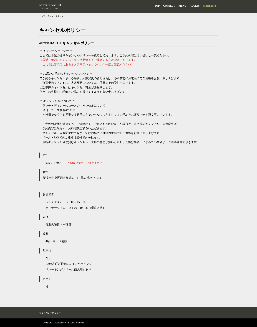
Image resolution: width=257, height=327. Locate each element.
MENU (182, 5)
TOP (157, 5)
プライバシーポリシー (50, 313)
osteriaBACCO (50, 6)
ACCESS (195, 5)
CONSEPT (169, 5)
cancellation (209, 5)
